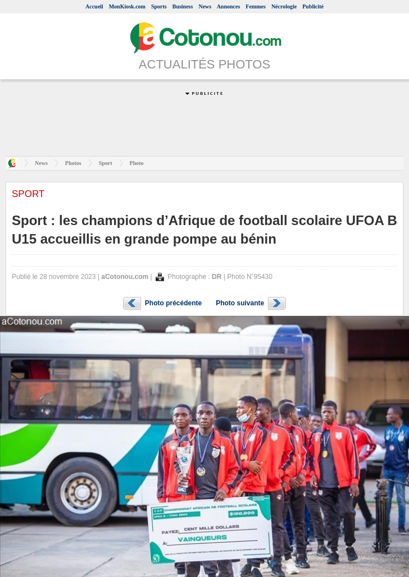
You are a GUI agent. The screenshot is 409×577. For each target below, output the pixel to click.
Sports (159, 6)
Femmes (256, 6)
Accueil (94, 6)
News (204, 6)
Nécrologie (284, 6)
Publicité (313, 6)
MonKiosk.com (127, 6)
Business (182, 6)
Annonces (228, 6)
